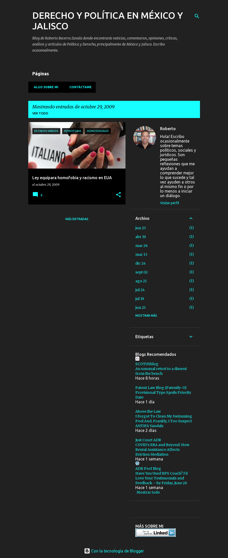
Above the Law (148, 411)
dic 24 (140, 263)
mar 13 (141, 254)
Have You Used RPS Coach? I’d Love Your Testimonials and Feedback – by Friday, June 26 (161, 478)
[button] (118, 195)
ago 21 (141, 281)
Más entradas (76, 219)
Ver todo (40, 113)
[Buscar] (197, 16)
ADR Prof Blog (148, 468)
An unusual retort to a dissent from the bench (161, 371)
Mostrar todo (148, 492)
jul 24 (140, 290)
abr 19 (140, 237)
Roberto (168, 128)
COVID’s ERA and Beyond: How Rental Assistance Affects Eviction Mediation (162, 450)
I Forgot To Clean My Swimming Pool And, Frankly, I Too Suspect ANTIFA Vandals (163, 421)
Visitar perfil (169, 203)
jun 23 (140, 307)
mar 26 (141, 245)
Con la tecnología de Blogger (114, 551)
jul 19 (139, 298)
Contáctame (79, 87)
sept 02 (141, 272)
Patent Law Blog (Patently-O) (161, 387)
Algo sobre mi (44, 87)
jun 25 (140, 228)
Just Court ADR (148, 440)
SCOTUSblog (146, 364)
